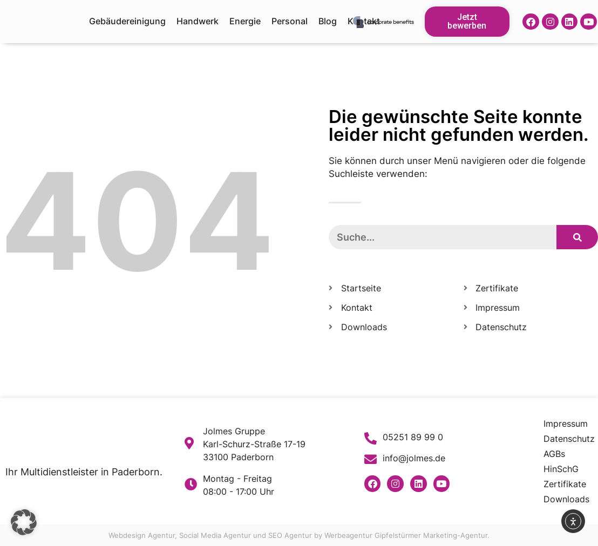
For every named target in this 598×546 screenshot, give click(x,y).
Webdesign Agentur (141, 535)
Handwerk (197, 21)
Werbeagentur (348, 535)
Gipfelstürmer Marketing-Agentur (431, 535)
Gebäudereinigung (127, 21)
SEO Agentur (290, 535)
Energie (245, 21)
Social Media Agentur (215, 535)
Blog (327, 21)
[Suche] (577, 237)
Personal (289, 21)
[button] (23, 522)
